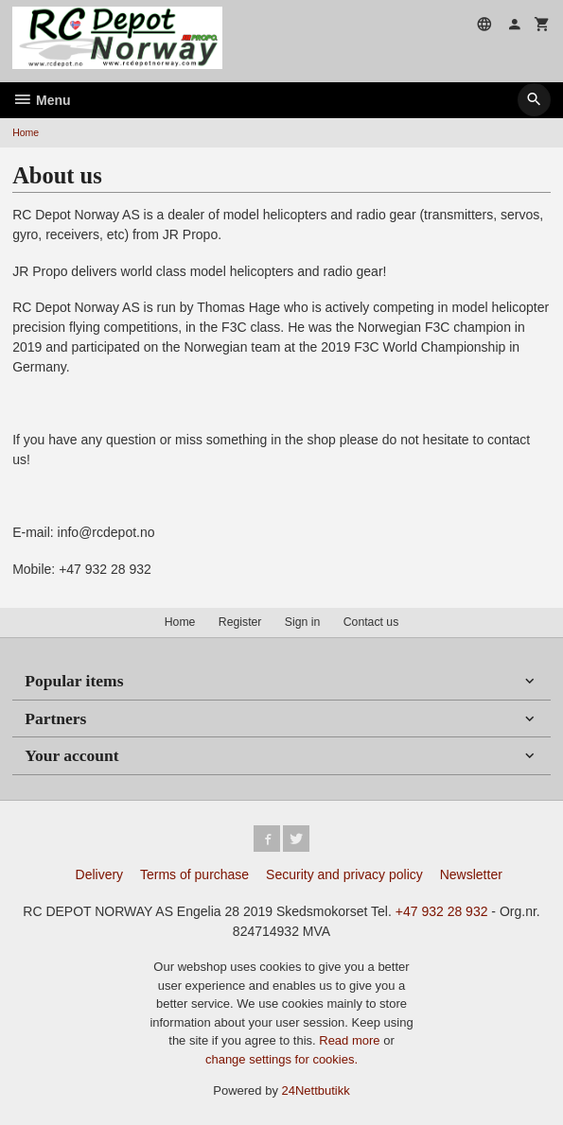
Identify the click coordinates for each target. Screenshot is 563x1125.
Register (240, 622)
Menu (41, 100)
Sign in (302, 622)
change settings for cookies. (281, 1059)
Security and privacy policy (344, 874)
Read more (351, 1040)
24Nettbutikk (316, 1090)
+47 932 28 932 (442, 911)
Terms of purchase (194, 874)
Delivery (100, 874)
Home (25, 132)
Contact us (371, 622)
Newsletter (471, 874)
